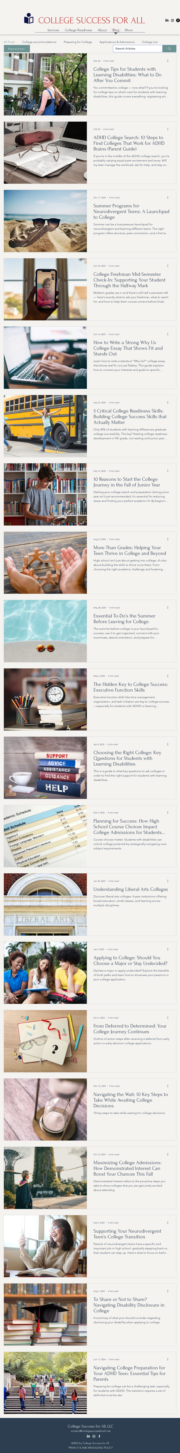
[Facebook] (178, 20)
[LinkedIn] (167, 20)
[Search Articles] (135, 48)
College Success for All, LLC (90, 1426)
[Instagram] (172, 20)
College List (150, 42)
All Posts (9, 42)
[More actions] (169, 61)
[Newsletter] (17, 48)
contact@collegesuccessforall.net (91, 1431)
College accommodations (39, 42)
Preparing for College (78, 42)
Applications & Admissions (117, 42)
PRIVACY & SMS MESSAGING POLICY (91, 1447)
